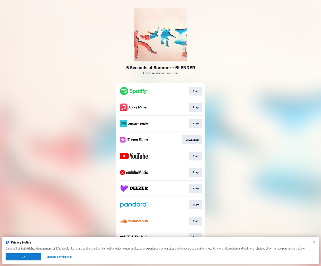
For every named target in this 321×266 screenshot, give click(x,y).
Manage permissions (59, 256)
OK (23, 256)
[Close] (314, 241)
